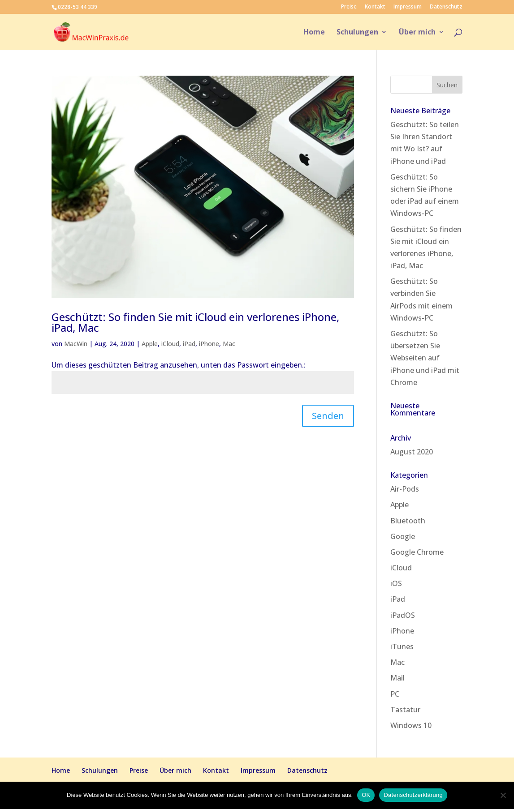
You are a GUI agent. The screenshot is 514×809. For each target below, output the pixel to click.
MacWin (75, 343)
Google (402, 536)
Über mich (417, 33)
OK (366, 795)
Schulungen (357, 33)
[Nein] (502, 795)
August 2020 (411, 452)
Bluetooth (407, 521)
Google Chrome (417, 552)
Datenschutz (446, 7)
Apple (150, 343)
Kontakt (375, 7)
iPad (189, 343)
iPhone (209, 343)
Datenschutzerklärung (413, 795)
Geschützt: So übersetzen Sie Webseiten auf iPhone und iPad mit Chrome (424, 358)
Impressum (407, 7)
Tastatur (405, 710)
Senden (328, 416)
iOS (396, 583)
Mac (229, 343)
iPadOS (402, 615)
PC (394, 694)
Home (314, 33)
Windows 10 (411, 725)
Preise (349, 7)
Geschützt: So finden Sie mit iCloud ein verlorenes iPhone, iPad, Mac (195, 322)
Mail (397, 678)
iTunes (402, 646)
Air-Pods (404, 489)
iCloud (170, 343)
